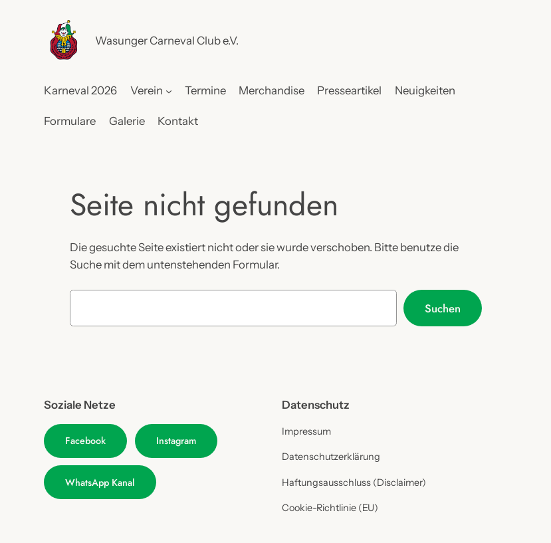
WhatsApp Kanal (100, 482)
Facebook (85, 440)
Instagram (176, 440)
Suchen (443, 308)
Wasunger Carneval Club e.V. (167, 40)
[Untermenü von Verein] (168, 90)
